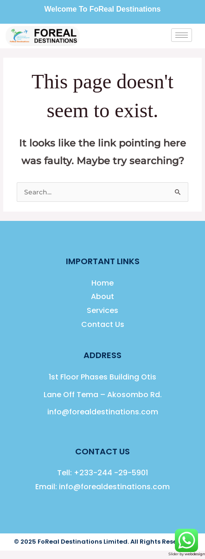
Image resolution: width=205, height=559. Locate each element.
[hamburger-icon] (181, 35)
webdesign (195, 554)
